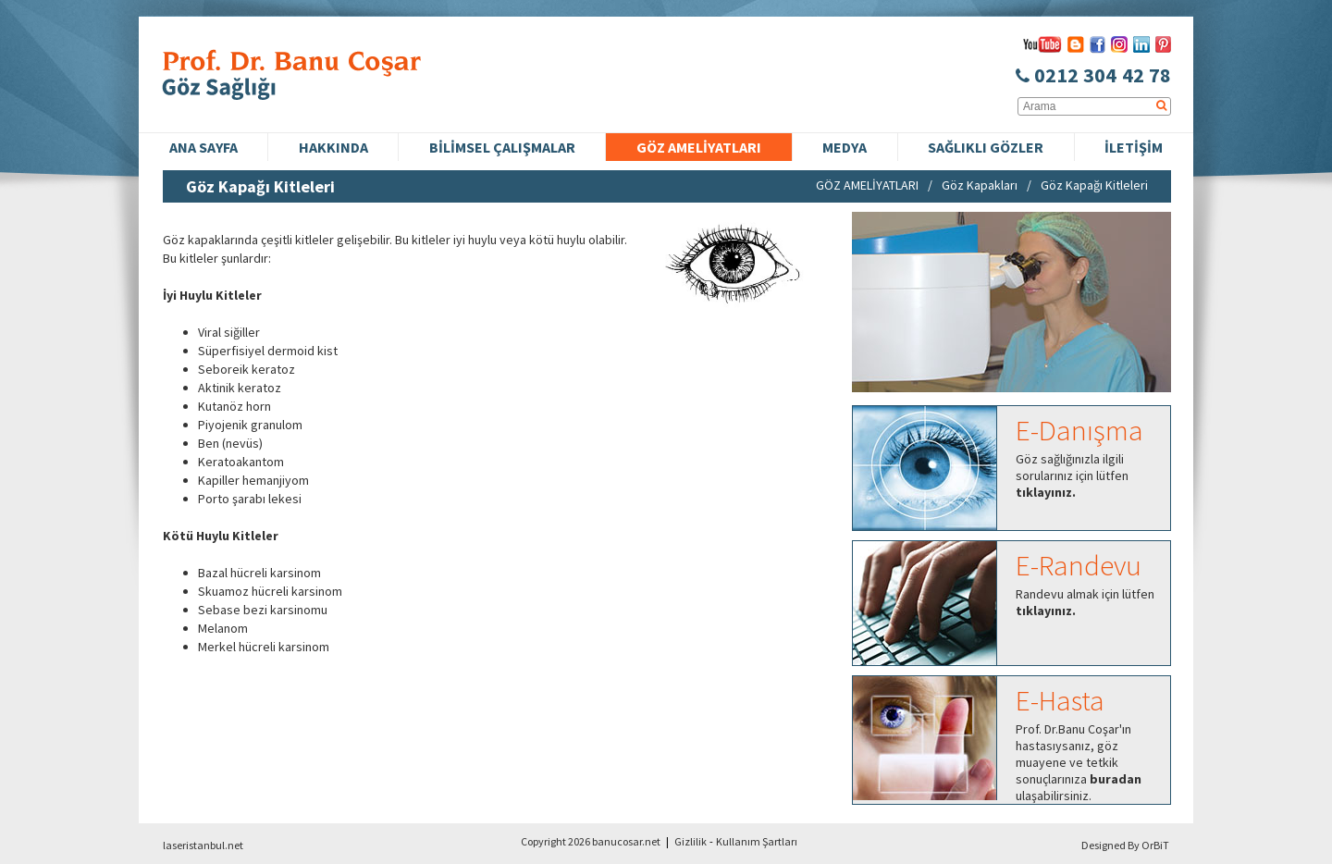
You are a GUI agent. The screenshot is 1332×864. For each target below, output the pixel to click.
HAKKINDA (333, 147)
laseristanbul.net (203, 845)
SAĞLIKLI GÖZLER (985, 147)
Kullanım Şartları (756, 841)
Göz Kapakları (980, 185)
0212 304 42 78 (1093, 75)
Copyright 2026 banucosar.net (590, 841)
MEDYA (844, 147)
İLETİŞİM (1133, 147)
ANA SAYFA (203, 147)
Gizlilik (690, 841)
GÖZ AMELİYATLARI (698, 147)
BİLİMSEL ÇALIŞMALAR (502, 147)
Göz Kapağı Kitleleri (1094, 185)
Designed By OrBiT (1125, 845)
